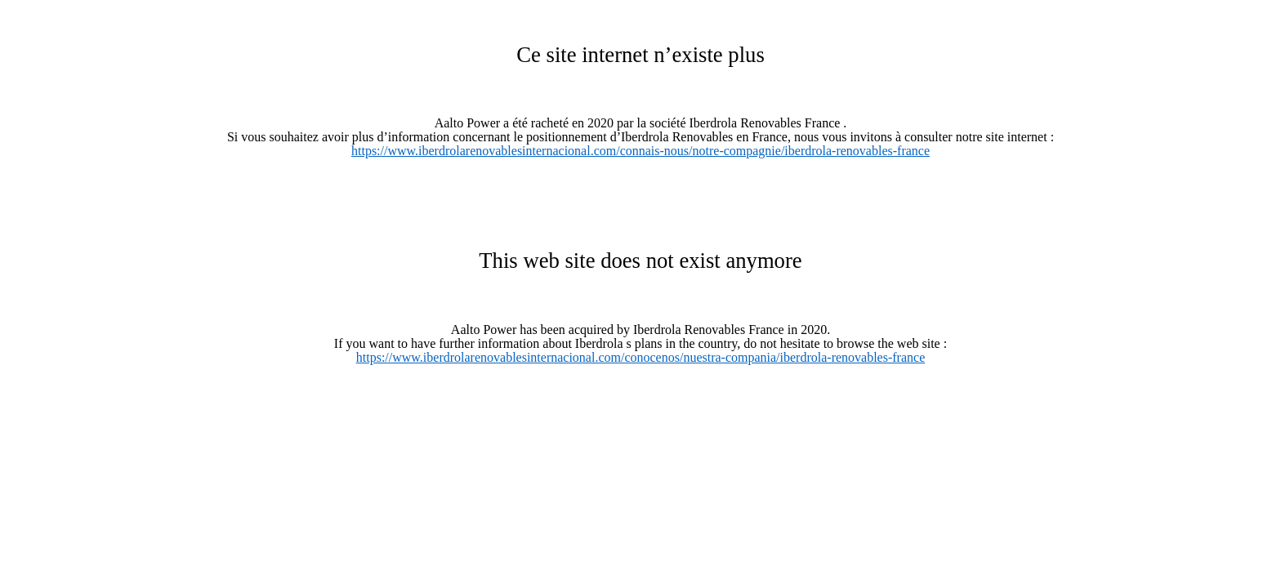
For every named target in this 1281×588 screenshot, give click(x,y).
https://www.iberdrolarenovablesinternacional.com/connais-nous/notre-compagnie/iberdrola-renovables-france (640, 151)
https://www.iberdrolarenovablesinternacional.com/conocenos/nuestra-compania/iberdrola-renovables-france (640, 357)
